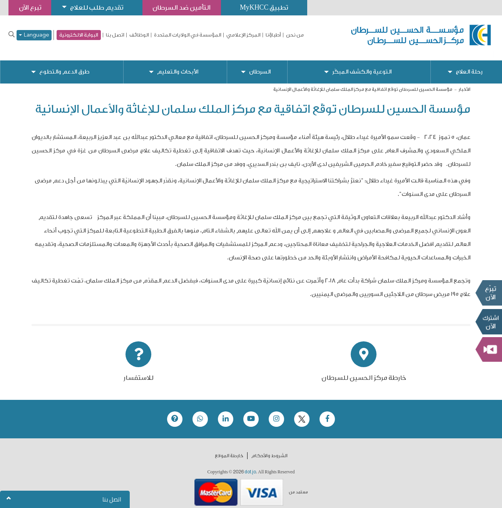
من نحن (295, 35)
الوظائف (139, 35)
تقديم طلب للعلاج (99, 7)
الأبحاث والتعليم (177, 65)
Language (34, 35)
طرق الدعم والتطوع (64, 65)
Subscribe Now (488, 321)
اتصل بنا (115, 35)
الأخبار (464, 83)
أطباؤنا (273, 35)
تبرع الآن (488, 292)
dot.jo (250, 465)
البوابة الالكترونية (78, 35)
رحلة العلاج (469, 65)
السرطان (259, 65)
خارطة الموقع (229, 449)
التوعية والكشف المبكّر (362, 65)
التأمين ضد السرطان (184, 7)
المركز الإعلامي (243, 35)
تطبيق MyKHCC (268, 7)
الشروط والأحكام (269, 449)
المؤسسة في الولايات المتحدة (187, 35)
